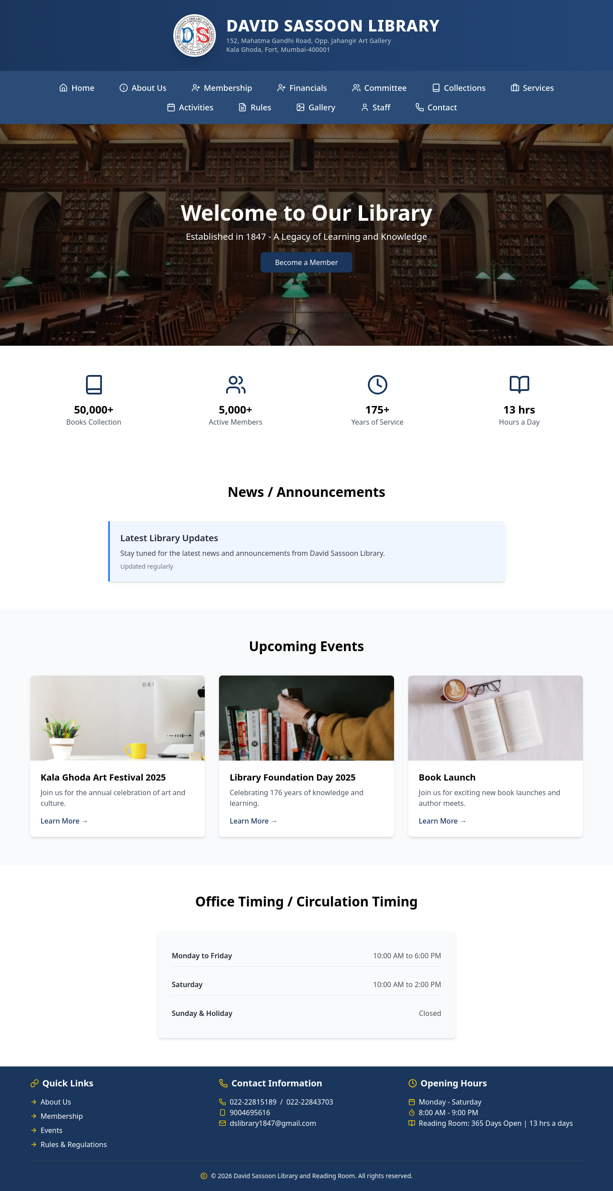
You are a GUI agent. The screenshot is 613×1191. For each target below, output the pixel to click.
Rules (254, 107)
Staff (375, 107)
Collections (459, 87)
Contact (436, 107)
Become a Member (306, 262)
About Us (143, 87)
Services (532, 87)
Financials (302, 87)
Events (51, 1130)
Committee (379, 87)
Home (76, 87)
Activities (190, 107)
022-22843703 (309, 1102)
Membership (221, 87)
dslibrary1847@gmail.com (273, 1123)
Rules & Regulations (74, 1144)
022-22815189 (253, 1102)
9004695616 (250, 1112)
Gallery (316, 107)
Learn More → (65, 821)
